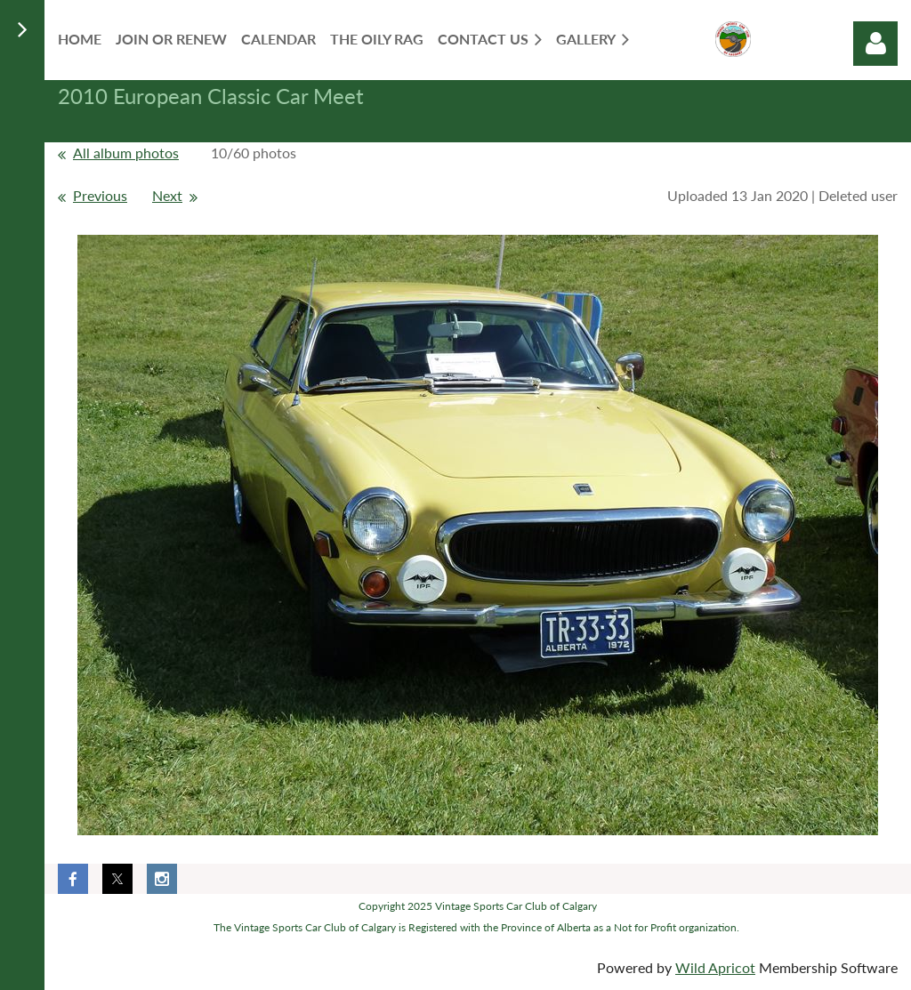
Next (167, 195)
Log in (875, 43)
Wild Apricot (715, 967)
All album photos (126, 152)
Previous (100, 195)
